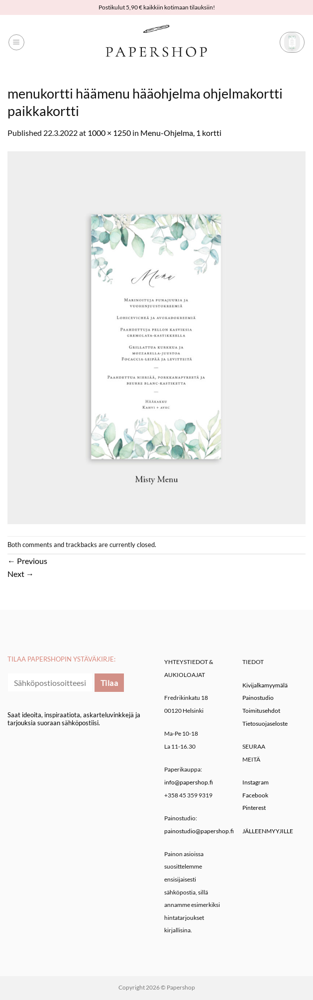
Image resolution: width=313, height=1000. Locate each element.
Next (20, 573)
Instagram (255, 782)
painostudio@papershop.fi (199, 831)
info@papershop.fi (188, 782)
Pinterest (254, 807)
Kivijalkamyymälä (265, 685)
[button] (16, 42)
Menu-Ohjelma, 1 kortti (180, 132)
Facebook (255, 795)
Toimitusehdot (261, 710)
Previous (27, 560)
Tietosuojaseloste (265, 723)
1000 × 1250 (109, 132)
